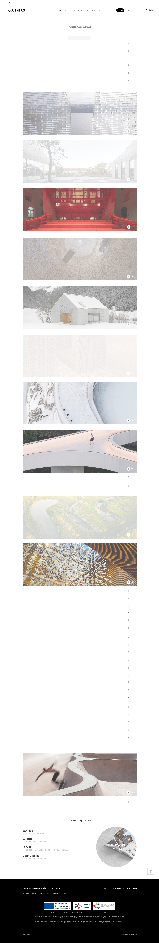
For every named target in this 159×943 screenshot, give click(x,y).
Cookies (46, 893)
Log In (8, 2)
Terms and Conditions (58, 893)
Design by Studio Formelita (129, 934)
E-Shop (120, 10)
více (130, 67)
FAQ (40, 893)
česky (151, 10)
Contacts (26, 893)
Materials (64, 10)
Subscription (93, 10)
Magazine (77, 10)
